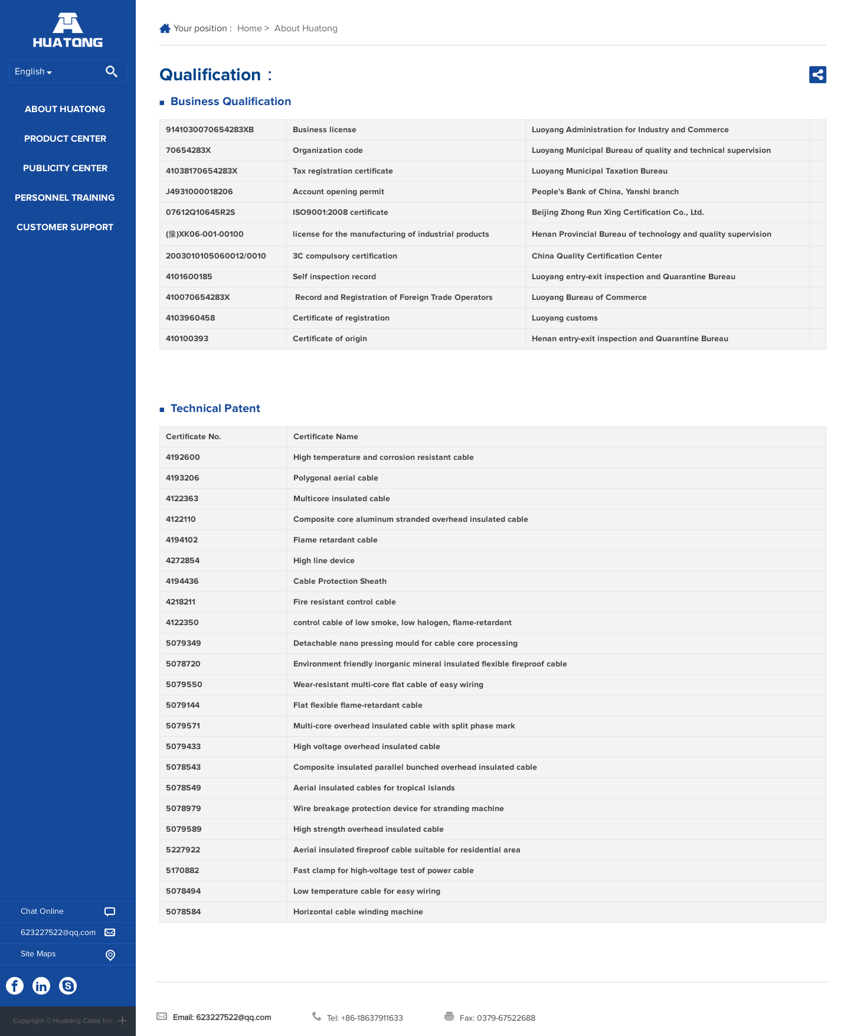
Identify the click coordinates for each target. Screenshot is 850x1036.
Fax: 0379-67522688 (489, 1017)
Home (249, 28)
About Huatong (65, 109)
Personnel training (65, 197)
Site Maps (68, 955)
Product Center (65, 138)
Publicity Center (65, 168)
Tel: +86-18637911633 (357, 1017)
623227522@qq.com (68, 933)
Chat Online (68, 912)
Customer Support (65, 227)
